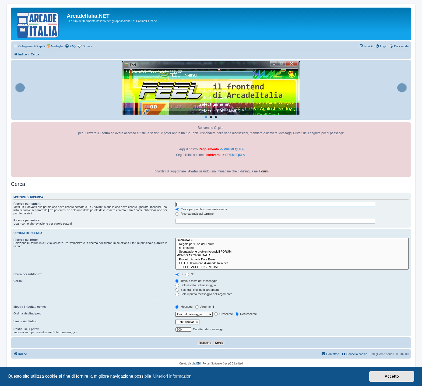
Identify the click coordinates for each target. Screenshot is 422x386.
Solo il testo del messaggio (195, 285)
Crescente (223, 314)
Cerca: (18, 280)
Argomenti (204, 306)
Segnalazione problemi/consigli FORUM (292, 252)
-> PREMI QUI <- (232, 149)
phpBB (196, 363)
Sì (179, 274)
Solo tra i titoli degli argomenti (197, 289)
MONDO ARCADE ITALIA (292, 255)
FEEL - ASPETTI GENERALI (292, 267)
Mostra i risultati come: (29, 306)
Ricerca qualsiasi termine (194, 213)
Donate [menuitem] (87, 46)
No (189, 274)
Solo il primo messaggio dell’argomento (203, 294)
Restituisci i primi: (26, 329)
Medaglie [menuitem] (57, 46)
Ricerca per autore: (26, 220)
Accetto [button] (392, 376)
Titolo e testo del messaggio (196, 280)
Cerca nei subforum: (27, 274)
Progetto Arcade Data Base (292, 259)
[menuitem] (70, 46)
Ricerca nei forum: (26, 239)
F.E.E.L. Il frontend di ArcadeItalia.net (292, 263)
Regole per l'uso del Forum (292, 244)
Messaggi (184, 306)
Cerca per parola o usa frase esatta (201, 209)
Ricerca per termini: (27, 203)
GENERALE (292, 240)
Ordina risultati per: (27, 313)
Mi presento (292, 248)
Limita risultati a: (25, 321)
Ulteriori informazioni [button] (172, 376)
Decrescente (246, 314)
